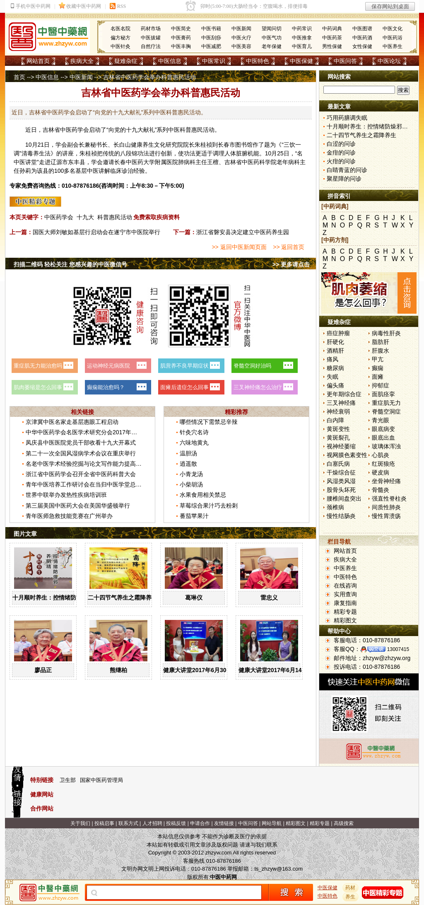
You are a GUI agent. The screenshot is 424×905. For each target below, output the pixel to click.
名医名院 (120, 28)
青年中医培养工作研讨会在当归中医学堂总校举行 (89, 484)
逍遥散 (188, 463)
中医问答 (345, 61)
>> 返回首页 (288, 247)
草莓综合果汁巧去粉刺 (209, 505)
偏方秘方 (120, 38)
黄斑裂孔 (338, 437)
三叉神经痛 (341, 402)
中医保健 (301, 61)
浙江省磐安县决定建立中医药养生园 (242, 232)
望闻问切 (272, 28)
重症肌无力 (386, 402)
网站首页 (38, 61)
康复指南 (345, 603)
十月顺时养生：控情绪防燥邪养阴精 (58, 597)
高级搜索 (344, 823)
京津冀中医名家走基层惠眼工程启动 (72, 422)
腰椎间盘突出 (344, 498)
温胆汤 (188, 453)
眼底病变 (383, 429)
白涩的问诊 (341, 143)
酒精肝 (335, 350)
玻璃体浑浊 (386, 446)
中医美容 (241, 46)
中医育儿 (302, 46)
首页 (19, 77)
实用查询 (345, 594)
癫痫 (377, 368)
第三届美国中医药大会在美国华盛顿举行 (78, 505)
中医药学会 (58, 217)
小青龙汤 (191, 474)
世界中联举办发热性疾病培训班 (66, 494)
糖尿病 (335, 368)
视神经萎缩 (341, 446)
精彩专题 (345, 611)
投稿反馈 (176, 823)
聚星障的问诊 (344, 178)
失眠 (332, 376)
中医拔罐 (151, 38)
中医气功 (272, 38)
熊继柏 (118, 670)
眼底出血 (383, 437)
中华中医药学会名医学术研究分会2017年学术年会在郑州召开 (104, 432)
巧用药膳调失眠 (347, 117)
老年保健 (272, 46)
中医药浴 (392, 38)
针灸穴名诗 (194, 432)
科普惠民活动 (114, 217)
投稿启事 (104, 823)
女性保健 (362, 46)
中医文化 (392, 28)
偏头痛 (335, 385)
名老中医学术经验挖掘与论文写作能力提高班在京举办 (95, 463)
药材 (351, 887)
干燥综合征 (341, 472)
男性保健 (332, 46)
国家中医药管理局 (101, 780)
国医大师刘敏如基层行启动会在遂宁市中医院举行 (96, 232)
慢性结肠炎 (341, 516)
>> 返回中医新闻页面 (239, 247)
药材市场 (151, 28)
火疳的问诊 (341, 161)
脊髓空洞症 (386, 411)
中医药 (134, 162)
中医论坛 (389, 61)
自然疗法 (151, 46)
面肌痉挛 (383, 394)
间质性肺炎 (386, 507)
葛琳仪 (193, 597)
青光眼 (380, 420)
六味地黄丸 (194, 442)
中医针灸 (120, 46)
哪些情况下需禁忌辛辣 (209, 422)
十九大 (85, 217)
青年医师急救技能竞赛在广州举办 (69, 516)
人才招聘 (152, 823)
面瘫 (377, 376)
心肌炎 (380, 455)
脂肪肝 (380, 342)
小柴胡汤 (191, 484)
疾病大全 (82, 61)
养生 (148, 144)
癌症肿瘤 (338, 333)
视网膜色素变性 (347, 455)
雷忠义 (269, 597)
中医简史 (181, 28)
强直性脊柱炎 (389, 498)
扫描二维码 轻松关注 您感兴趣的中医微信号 (70, 264)
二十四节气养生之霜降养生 (122, 597)
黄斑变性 (338, 429)
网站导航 (272, 823)
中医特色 (257, 61)
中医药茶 (332, 38)
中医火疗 (241, 38)
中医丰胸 (181, 46)
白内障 (335, 420)
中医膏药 (181, 38)
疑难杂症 (125, 61)
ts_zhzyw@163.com (278, 869)
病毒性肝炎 (386, 333)
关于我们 (80, 823)
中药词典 (332, 28)
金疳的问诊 (341, 152)
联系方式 (128, 823)
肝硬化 (335, 342)
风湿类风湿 (341, 481)
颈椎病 (335, 507)
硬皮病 (380, 472)
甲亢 (377, 359)
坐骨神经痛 (386, 481)
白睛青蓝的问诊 (347, 170)
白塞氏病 (338, 463)
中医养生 (392, 46)
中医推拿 (302, 38)
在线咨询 (345, 585)
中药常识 (302, 28)
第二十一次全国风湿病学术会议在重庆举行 (81, 453)
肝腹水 (380, 350)
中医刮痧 (211, 38)
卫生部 (68, 780)
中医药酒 (362, 38)
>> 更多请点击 (291, 264)
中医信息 (169, 61)
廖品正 (43, 670)
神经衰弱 (338, 411)
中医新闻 (241, 28)
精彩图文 (345, 620)
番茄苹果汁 (194, 516)
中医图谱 (362, 28)
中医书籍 (211, 28)
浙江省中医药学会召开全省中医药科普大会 (81, 474)
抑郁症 (380, 385)
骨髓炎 (380, 489)
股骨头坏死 (341, 489)
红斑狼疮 (383, 463)
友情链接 (224, 823)
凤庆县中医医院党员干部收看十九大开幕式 (81, 442)
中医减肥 (211, 46)
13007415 (398, 649)
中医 (66, 129)
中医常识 (213, 61)
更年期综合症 (344, 394)
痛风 (332, 359)
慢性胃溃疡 (386, 516)
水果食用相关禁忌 (203, 494)
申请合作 (200, 823)
